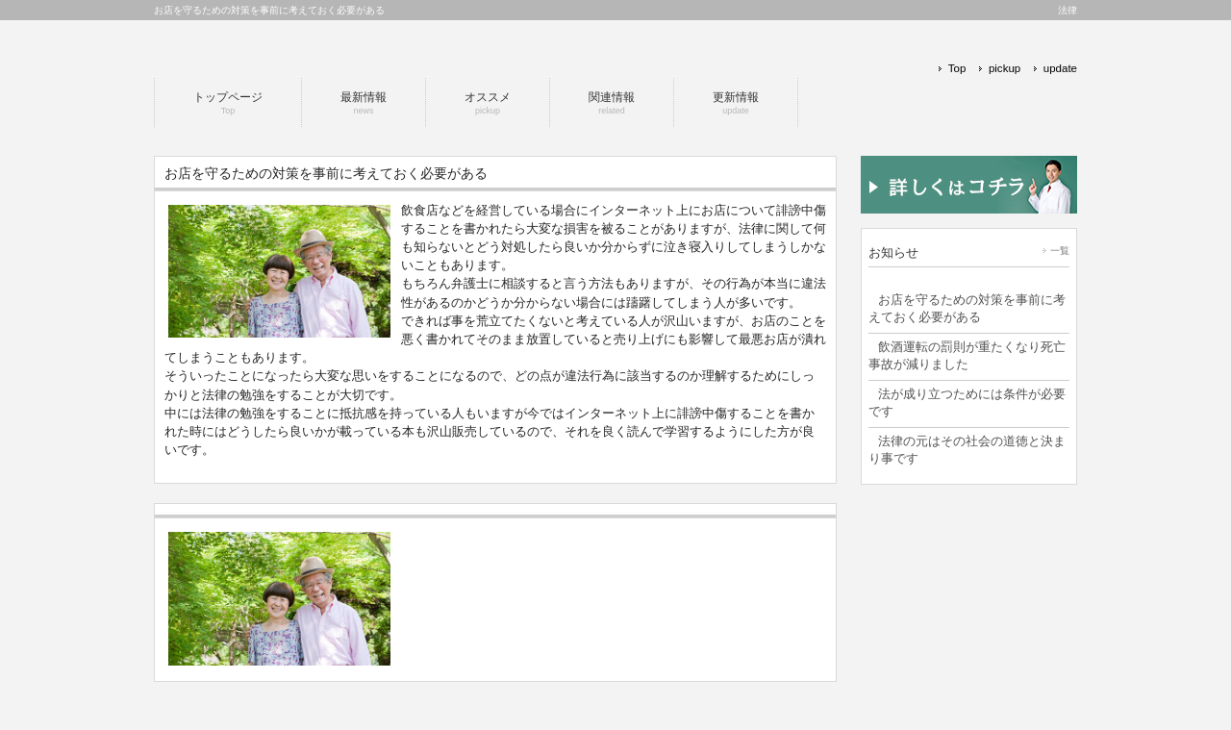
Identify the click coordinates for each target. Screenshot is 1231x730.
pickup (1004, 68)
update (1060, 68)
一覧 (1059, 250)
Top (957, 68)
